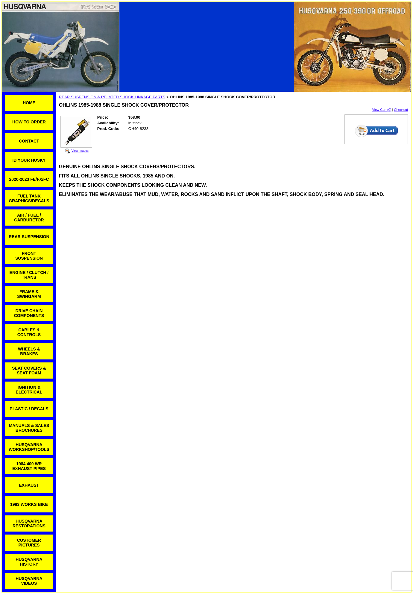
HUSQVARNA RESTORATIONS (29, 523)
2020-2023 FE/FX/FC (29, 179)
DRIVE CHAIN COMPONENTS (29, 313)
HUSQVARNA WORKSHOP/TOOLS (29, 447)
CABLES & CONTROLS (29, 332)
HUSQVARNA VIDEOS (29, 581)
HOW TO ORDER (29, 122)
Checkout (401, 109)
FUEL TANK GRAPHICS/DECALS (29, 198)
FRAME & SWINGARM (29, 294)
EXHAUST (29, 485)
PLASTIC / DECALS (29, 408)
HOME (29, 102)
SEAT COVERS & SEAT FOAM (29, 370)
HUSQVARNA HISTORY (29, 562)
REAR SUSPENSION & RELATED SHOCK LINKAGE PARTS (112, 97)
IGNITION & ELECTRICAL (29, 389)
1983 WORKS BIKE (29, 504)
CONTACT (29, 141)
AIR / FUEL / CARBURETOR (29, 217)
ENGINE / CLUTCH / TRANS (29, 275)
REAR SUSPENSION (29, 236)
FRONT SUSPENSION (29, 256)
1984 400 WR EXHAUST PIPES (29, 466)
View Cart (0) (381, 109)
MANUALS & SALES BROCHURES (29, 428)
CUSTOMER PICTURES (29, 542)
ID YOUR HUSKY (28, 160)
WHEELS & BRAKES (29, 351)
